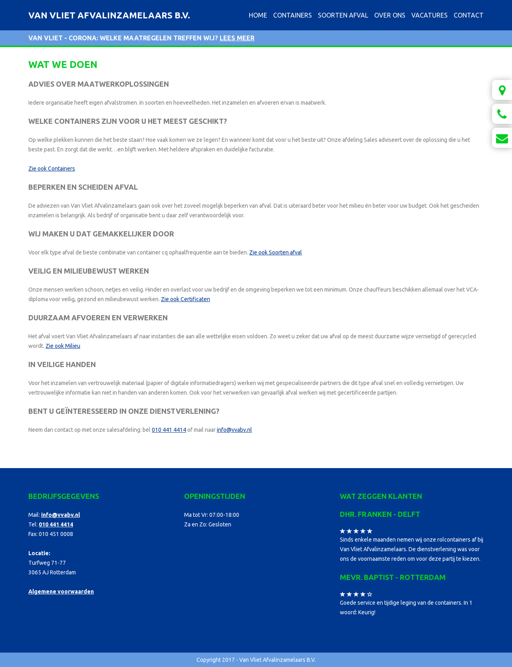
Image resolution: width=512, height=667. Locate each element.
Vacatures (429, 15)
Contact (469, 15)
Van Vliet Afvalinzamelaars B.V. (109, 15)
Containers (292, 15)
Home (258, 15)
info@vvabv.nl (234, 430)
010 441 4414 (169, 430)
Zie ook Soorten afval (275, 252)
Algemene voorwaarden (61, 591)
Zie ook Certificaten (185, 299)
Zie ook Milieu (63, 346)
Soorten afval (343, 15)
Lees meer (237, 38)
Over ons (389, 15)
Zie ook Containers (51, 168)
